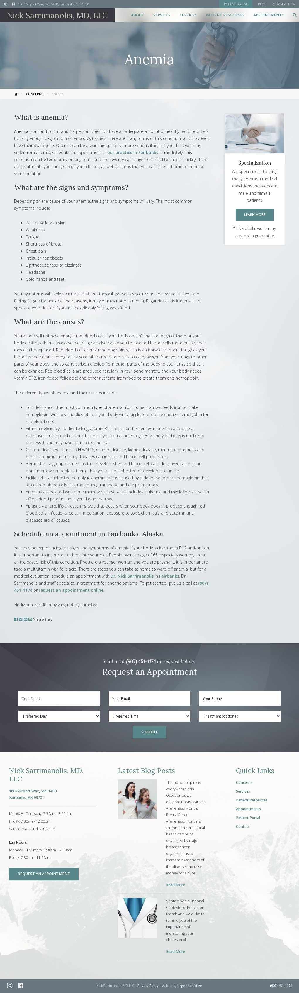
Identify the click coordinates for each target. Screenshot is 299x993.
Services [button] (161, 15)
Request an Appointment (44, 873)
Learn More (254, 214)
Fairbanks (169, 576)
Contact (243, 826)
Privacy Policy (148, 986)
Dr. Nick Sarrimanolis (132, 576)
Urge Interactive (189, 986)
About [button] (137, 15)
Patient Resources (251, 800)
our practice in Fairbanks (132, 152)
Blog (262, 4)
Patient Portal (248, 817)
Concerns (34, 94)
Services (243, 791)
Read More (175, 884)
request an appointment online (71, 590)
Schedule (149, 732)
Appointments (269, 15)
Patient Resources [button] (225, 15)
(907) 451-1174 (141, 661)
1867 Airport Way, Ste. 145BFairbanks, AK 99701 (33, 794)
